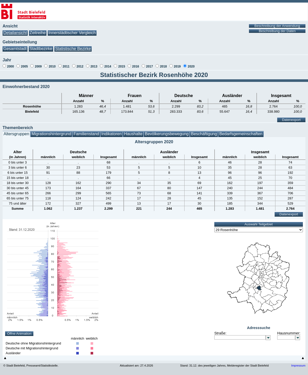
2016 (135, 66)
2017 (149, 66)
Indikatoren (111, 134)
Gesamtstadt (15, 48)
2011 (66, 66)
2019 (177, 66)
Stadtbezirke (41, 48)
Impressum (298, 365)
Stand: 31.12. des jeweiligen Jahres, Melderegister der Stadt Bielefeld (224, 365)
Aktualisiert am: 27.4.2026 (136, 365)
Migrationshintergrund (51, 134)
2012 (79, 66)
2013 (93, 66)
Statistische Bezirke (73, 48)
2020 (191, 66)
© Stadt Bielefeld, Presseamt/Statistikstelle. (31, 365)
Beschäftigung (204, 134)
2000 (10, 66)
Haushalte (133, 134)
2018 (163, 66)
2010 (52, 66)
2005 (24, 66)
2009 (38, 66)
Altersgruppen (16, 134)
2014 (107, 66)
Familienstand (86, 134)
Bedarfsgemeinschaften (240, 134)
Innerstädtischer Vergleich (72, 33)
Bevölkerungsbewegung (167, 134)
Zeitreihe (38, 33)
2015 (121, 66)
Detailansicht (15, 33)
